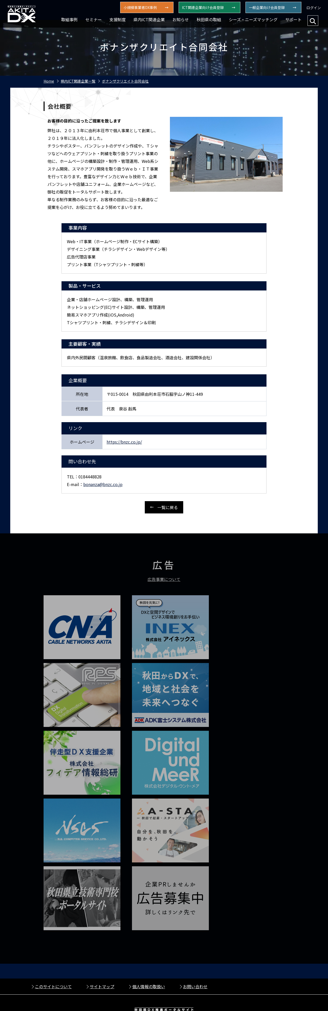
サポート (293, 19)
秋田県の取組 (209, 19)
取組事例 (69, 19)
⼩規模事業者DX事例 (140, 7)
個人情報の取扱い (148, 914)
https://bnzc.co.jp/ (124, 442)
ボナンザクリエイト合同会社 (125, 81)
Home (49, 81)
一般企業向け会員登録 (267, 7)
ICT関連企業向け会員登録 (203, 7)
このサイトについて (53, 914)
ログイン (313, 7)
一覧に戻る (167, 507)
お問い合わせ (195, 914)
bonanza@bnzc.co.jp (102, 484)
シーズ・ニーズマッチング (253, 19)
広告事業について (164, 580)
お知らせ (180, 19)
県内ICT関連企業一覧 (78, 81)
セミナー (93, 19)
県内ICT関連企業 (149, 19)
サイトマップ (102, 914)
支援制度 (117, 19)
